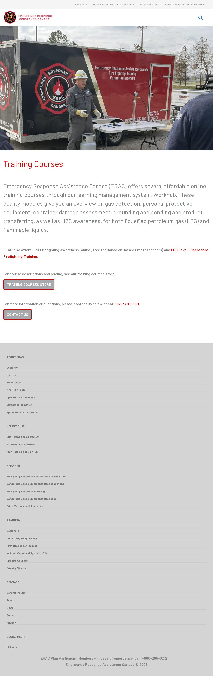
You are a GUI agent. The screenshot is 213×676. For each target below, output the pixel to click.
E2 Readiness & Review (20, 444)
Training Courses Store (29, 284)
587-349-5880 (126, 304)
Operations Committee (20, 397)
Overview (12, 367)
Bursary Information (19, 405)
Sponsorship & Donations (22, 412)
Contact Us (17, 314)
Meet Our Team (15, 390)
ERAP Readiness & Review (22, 437)
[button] (200, 17)
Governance (13, 382)
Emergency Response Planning (25, 491)
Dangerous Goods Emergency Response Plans (35, 484)
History (11, 375)
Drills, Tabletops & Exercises (24, 506)
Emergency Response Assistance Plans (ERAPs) (36, 476)
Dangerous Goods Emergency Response (31, 499)
